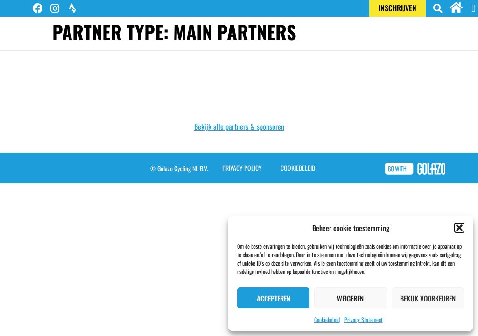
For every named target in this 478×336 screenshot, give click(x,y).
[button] (459, 227)
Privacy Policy (242, 168)
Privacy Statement (363, 319)
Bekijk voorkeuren (428, 298)
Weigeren (350, 298)
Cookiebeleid (327, 319)
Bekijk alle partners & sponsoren (239, 126)
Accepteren (273, 298)
